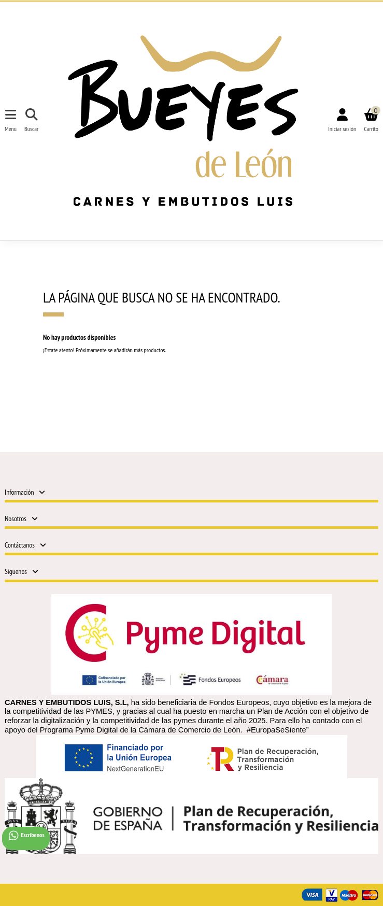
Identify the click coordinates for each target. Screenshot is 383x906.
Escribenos (26, 835)
